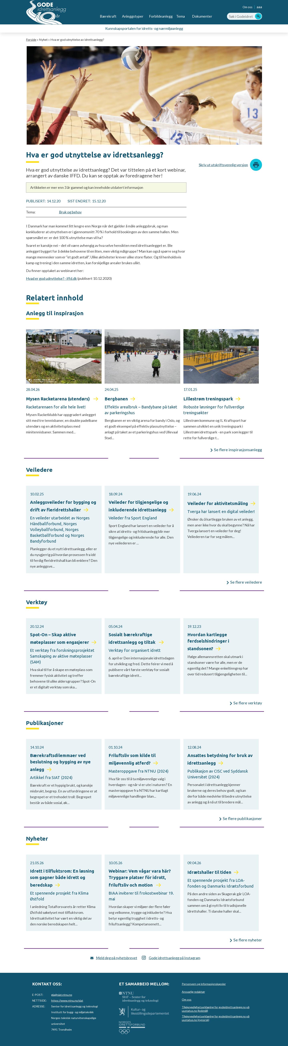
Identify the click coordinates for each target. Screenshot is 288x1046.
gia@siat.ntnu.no (61, 994)
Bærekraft (108, 16)
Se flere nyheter (247, 939)
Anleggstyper (132, 16)
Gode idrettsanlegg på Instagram (174, 958)
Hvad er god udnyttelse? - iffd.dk (51, 278)
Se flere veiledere (246, 582)
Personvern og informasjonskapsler (204, 984)
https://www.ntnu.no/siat (67, 1000)
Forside (31, 39)
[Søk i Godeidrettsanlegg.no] (244, 16)
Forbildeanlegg (161, 16)
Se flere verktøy (247, 702)
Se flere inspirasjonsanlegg (238, 449)
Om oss (247, 7)
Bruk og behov (70, 212)
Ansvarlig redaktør (193, 991)
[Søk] (258, 16)
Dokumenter (202, 16)
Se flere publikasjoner (242, 818)
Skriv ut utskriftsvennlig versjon (223, 165)
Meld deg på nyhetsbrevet (116, 958)
